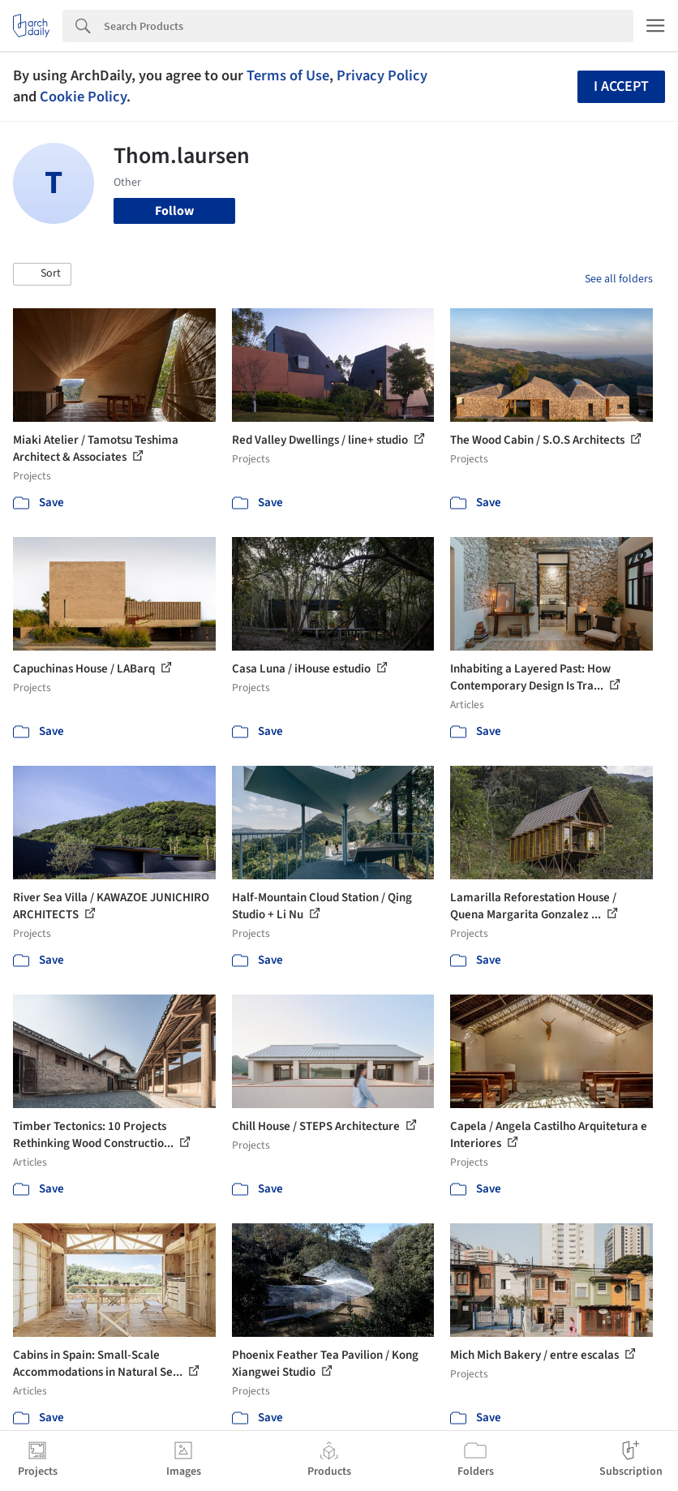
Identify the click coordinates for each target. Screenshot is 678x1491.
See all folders (619, 279)
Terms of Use (288, 75)
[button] (42, 274)
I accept (621, 86)
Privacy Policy (382, 75)
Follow (174, 211)
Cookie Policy (83, 96)
